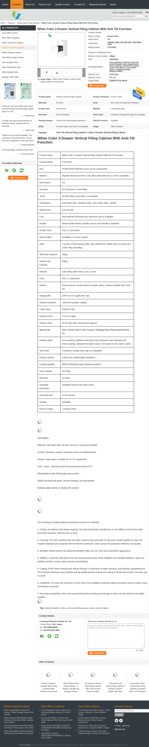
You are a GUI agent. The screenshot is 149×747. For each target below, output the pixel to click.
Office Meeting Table (10, 72)
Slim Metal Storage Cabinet (13, 57)
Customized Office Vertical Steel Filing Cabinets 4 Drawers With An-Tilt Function (137, 687)
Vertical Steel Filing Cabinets (28, 23)
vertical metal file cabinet (98, 608)
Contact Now (98, 86)
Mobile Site (120, 729)
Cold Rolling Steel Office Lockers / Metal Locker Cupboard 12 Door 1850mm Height (94, 712)
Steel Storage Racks (10, 62)
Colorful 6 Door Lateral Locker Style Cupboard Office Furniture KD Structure (94, 732)
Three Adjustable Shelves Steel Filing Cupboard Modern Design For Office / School (56, 712)
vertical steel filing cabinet (77, 608)
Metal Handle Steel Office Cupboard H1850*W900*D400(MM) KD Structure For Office (56, 728)
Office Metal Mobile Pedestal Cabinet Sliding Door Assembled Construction (18, 732)
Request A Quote (97, 4)
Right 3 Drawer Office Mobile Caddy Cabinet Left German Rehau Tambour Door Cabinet (19, 720)
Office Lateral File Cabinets (12, 43)
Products (16, 4)
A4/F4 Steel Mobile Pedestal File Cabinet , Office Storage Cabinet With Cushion (19, 712)
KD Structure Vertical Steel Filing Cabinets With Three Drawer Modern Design (93, 687)
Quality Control (62, 4)
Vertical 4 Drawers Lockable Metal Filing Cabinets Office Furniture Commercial (48, 687)
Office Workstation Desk (11, 67)
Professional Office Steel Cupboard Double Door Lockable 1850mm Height (93, 727)
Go (146, 16)
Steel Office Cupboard (10, 38)
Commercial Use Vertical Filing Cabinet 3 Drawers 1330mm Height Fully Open (115, 687)
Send (119, 715)
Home (5, 4)
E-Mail (118, 725)
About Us (30, 4)
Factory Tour (45, 4)
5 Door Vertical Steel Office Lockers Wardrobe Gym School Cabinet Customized (92, 720)
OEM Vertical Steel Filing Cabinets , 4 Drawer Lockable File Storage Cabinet (70, 687)
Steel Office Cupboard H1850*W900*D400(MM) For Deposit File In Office (55, 735)
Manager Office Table (10, 77)
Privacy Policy (25, 745)
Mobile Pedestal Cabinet (11, 53)
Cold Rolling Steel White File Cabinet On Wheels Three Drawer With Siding (19, 727)
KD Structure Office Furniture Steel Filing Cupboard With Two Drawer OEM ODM (56, 720)
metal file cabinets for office (55, 608)
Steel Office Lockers (10, 33)
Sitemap (125, 725)
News (113, 4)
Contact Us (79, 4)
